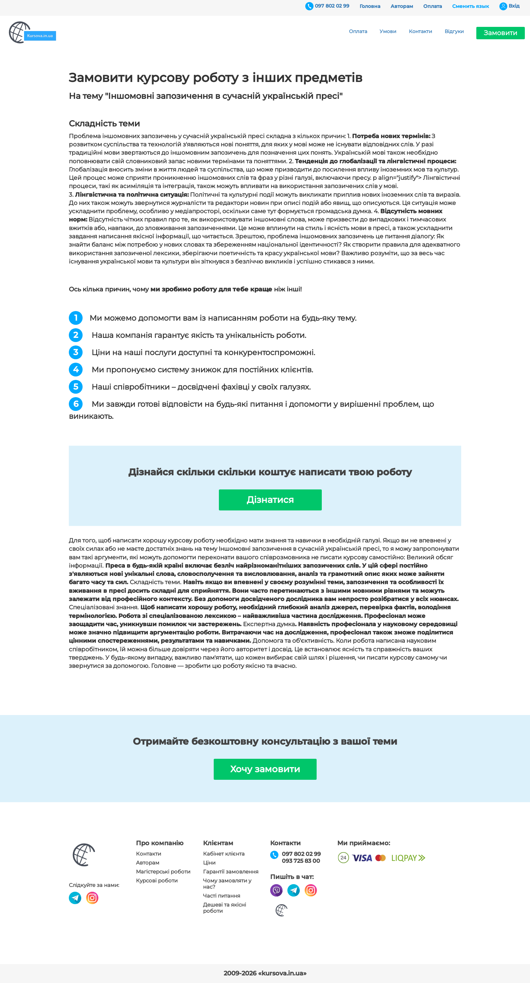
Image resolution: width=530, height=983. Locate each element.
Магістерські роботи (163, 872)
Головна (370, 6)
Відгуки (454, 31)
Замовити (500, 33)
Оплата (432, 6)
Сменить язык (470, 6)
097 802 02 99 (332, 6)
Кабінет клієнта (224, 854)
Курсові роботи (157, 881)
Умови (388, 31)
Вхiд (514, 6)
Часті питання (221, 896)
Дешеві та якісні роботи (224, 908)
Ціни (209, 863)
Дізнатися (270, 499)
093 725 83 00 (301, 861)
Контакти (420, 31)
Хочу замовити (265, 769)
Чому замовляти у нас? (227, 884)
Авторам (402, 6)
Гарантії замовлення (230, 872)
